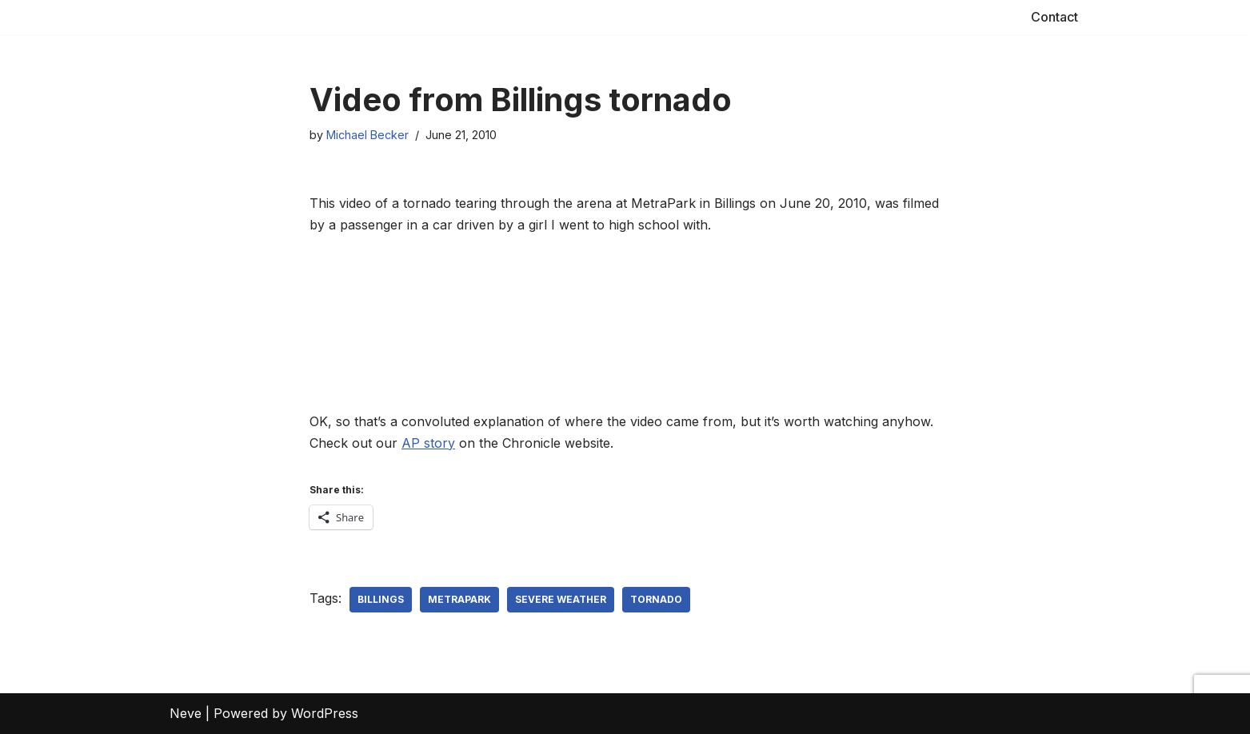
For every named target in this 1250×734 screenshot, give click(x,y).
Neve (186, 713)
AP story (428, 443)
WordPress (324, 713)
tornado (656, 599)
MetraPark (459, 599)
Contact (1054, 17)
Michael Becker (367, 135)
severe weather (560, 599)
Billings (380, 599)
